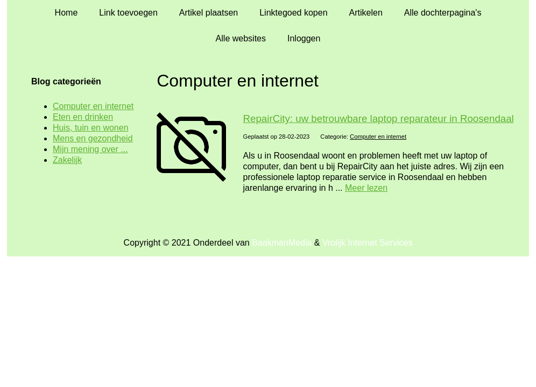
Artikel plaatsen (208, 12)
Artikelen (366, 12)
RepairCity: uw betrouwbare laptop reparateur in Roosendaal (378, 118)
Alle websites (241, 38)
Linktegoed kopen (293, 12)
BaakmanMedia (282, 242)
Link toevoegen (128, 12)
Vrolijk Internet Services (367, 242)
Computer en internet (378, 136)
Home (66, 12)
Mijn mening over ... (90, 149)
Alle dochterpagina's (443, 12)
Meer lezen (366, 187)
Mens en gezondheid (93, 138)
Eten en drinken (83, 116)
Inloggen (303, 38)
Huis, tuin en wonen (91, 127)
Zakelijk (67, 159)
